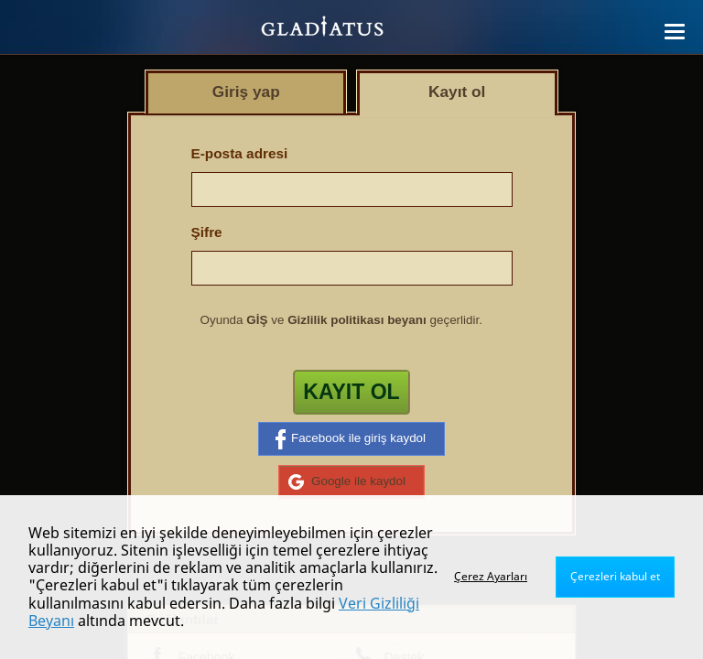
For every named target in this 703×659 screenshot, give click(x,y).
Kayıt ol (351, 392)
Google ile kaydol (347, 481)
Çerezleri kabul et (615, 576)
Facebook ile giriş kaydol (351, 439)
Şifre (206, 232)
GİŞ (256, 320)
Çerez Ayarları (490, 576)
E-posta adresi (239, 153)
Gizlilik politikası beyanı (357, 320)
